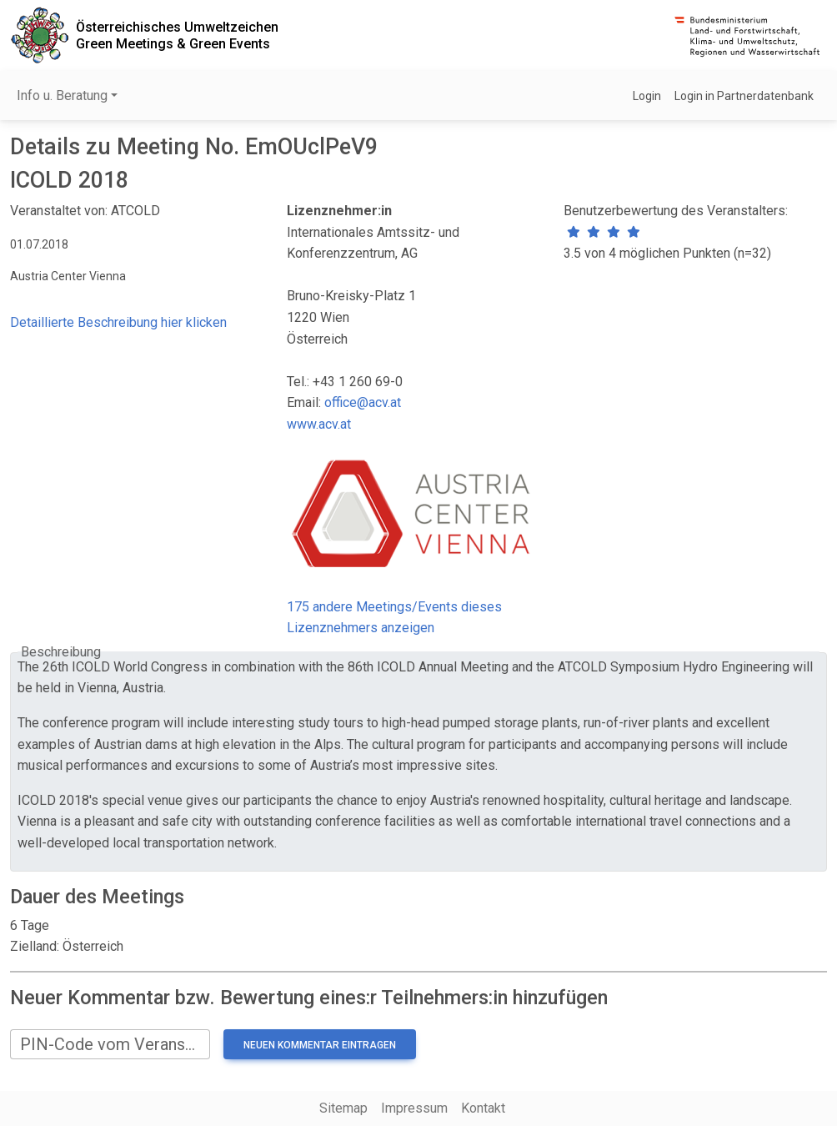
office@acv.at (362, 402)
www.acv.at (319, 424)
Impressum (414, 1108)
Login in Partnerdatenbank (744, 96)
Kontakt (483, 1108)
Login (647, 96)
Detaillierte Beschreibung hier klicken (118, 322)
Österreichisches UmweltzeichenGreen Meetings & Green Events (177, 35)
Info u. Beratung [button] (62, 95)
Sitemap (343, 1108)
